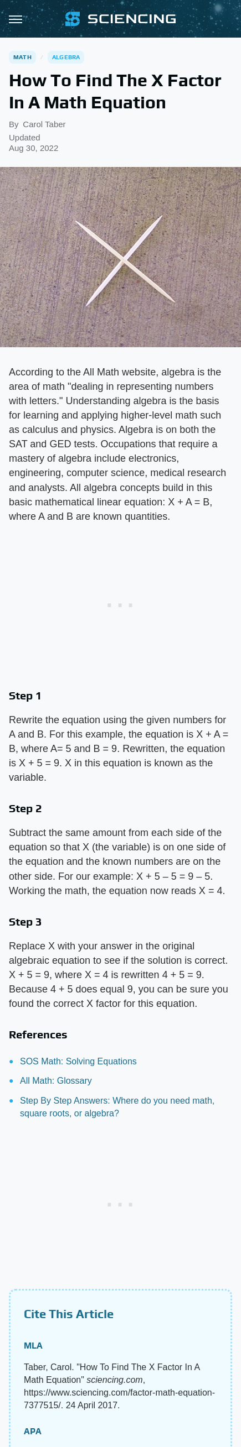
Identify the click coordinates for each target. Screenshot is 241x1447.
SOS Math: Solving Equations (78, 1061)
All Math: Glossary (56, 1080)
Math (22, 57)
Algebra (66, 57)
